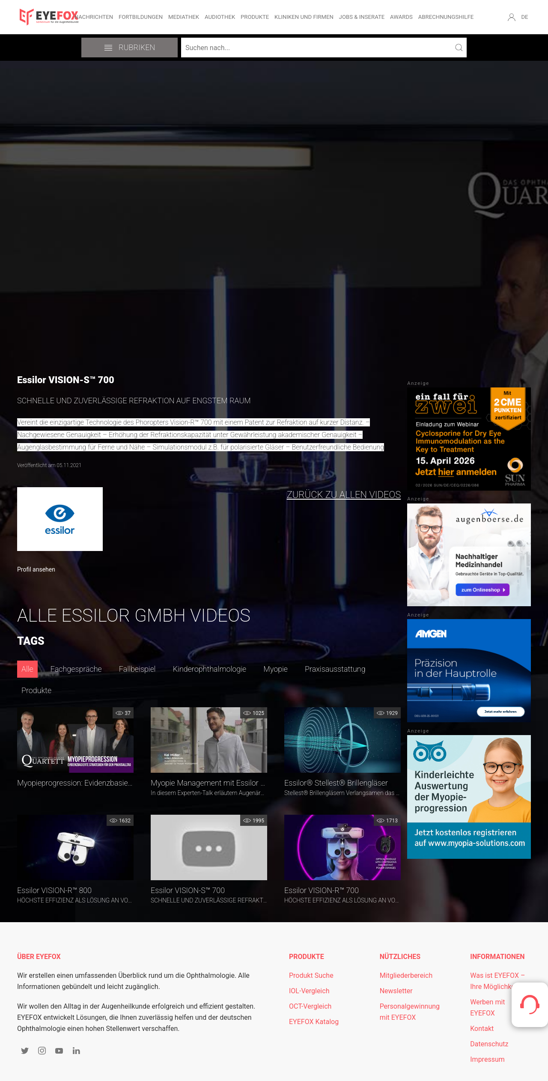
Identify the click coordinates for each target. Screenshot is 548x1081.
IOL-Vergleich (309, 991)
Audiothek (220, 17)
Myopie (275, 668)
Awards (401, 17)
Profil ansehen (36, 569)
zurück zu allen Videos (344, 494)
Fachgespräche (76, 668)
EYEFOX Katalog (314, 1022)
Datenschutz (489, 1044)
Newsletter (396, 991)
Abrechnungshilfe (446, 17)
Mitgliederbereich (406, 975)
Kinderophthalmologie (210, 668)
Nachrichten (93, 17)
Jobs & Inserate (362, 17)
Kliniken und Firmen (304, 17)
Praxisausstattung (335, 668)
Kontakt (482, 1028)
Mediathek (183, 17)
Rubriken (129, 47)
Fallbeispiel (137, 668)
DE (524, 17)
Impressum (487, 1059)
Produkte (255, 17)
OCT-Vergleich (310, 1006)
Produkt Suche (311, 975)
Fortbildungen (141, 17)
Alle (27, 668)
